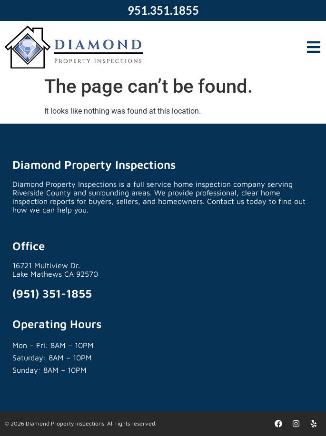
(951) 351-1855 (52, 293)
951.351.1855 (163, 10)
